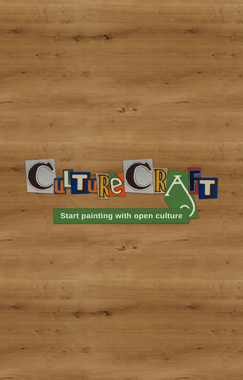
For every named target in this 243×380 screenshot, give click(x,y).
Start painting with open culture (121, 210)
